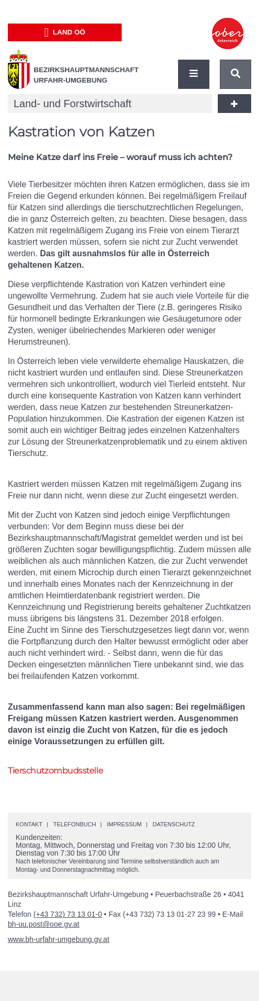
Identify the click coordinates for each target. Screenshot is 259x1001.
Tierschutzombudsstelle (55, 771)
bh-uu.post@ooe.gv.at (43, 924)
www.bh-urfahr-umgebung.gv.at (58, 939)
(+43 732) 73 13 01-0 (67, 914)
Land (65, 32)
